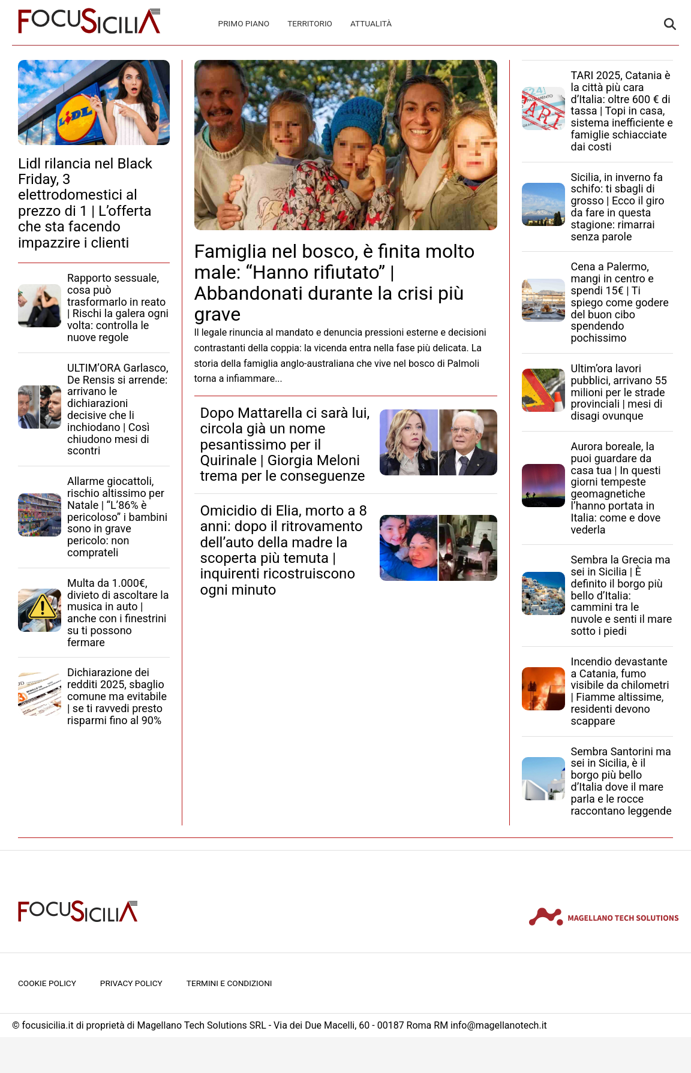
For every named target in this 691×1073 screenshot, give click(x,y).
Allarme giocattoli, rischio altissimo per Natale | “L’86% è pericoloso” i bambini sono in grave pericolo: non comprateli (117, 517)
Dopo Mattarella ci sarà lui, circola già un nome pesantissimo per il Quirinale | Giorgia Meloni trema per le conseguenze (285, 445)
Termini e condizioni (229, 983)
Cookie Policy (47, 983)
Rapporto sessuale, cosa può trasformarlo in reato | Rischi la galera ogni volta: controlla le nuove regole (118, 307)
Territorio (309, 23)
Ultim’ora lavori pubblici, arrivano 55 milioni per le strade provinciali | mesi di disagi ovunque (619, 392)
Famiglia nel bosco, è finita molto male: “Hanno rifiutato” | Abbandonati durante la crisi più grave (334, 283)
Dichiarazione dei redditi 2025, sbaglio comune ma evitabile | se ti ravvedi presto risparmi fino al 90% (117, 696)
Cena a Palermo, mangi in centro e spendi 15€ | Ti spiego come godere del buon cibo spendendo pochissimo (620, 302)
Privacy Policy (131, 983)
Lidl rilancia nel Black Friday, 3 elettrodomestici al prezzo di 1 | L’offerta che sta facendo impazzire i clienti (85, 203)
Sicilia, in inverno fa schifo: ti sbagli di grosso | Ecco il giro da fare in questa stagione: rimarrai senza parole (618, 207)
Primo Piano (244, 23)
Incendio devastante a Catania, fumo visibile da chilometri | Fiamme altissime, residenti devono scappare (620, 691)
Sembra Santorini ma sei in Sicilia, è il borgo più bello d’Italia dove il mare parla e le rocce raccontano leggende (621, 781)
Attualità (371, 23)
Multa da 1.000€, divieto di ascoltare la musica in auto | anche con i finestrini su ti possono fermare (118, 613)
